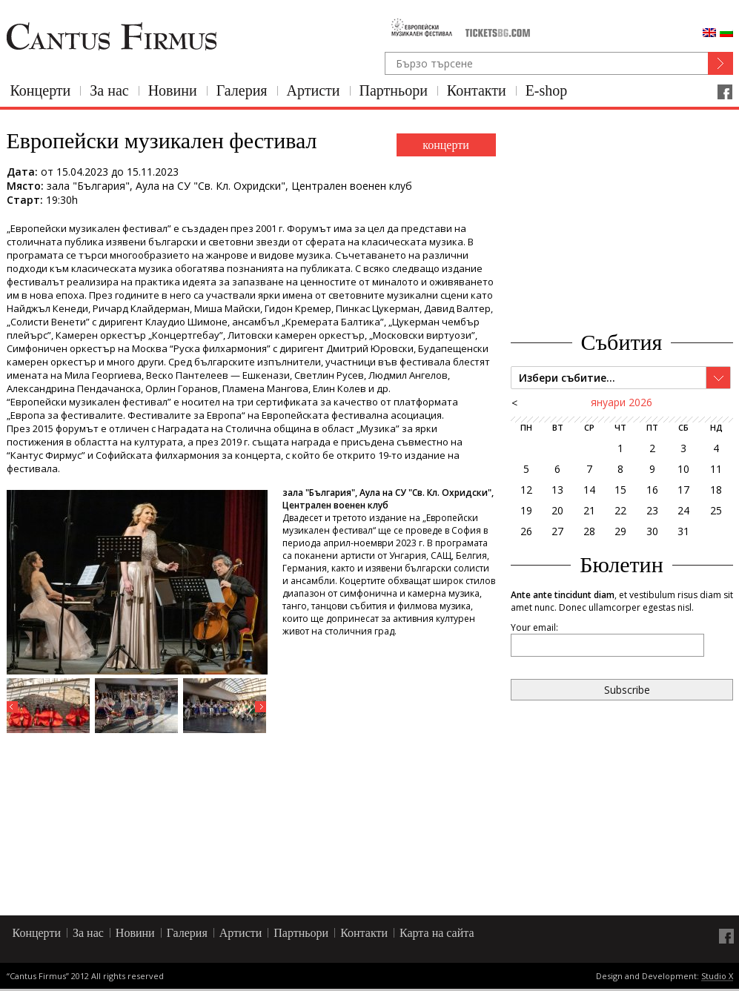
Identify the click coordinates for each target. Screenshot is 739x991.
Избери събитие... (567, 378)
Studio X (717, 976)
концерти (445, 145)
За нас (109, 90)
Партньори (393, 90)
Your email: (534, 627)
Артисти (313, 90)
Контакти (476, 90)
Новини (172, 90)
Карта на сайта (437, 933)
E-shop (547, 90)
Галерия (242, 90)
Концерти (40, 90)
